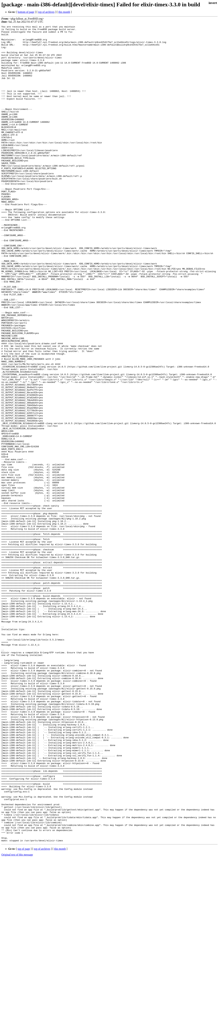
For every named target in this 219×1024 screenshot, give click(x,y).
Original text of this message (17, 1017)
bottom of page (26, 11)
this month (64, 11)
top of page (24, 1012)
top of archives (46, 11)
